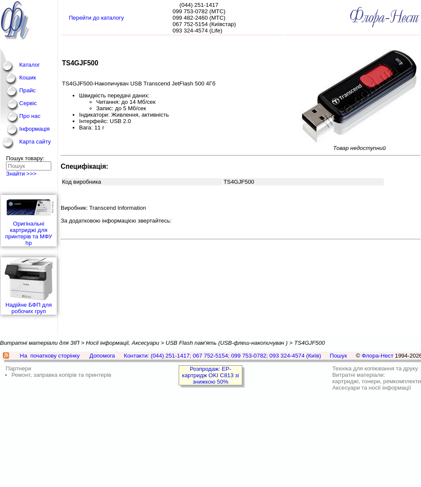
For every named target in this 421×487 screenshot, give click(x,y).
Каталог (29, 65)
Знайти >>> (21, 173)
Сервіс (28, 103)
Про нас (30, 116)
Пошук (338, 355)
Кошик (27, 77)
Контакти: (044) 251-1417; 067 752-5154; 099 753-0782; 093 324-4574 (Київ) (222, 355)
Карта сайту (35, 141)
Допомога (102, 355)
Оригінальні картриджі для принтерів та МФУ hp (28, 220)
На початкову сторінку (50, 355)
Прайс (27, 90)
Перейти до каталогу (96, 18)
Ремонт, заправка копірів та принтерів (62, 375)
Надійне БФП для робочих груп (28, 286)
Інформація (34, 129)
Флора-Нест (377, 355)
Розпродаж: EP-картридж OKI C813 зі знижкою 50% (210, 375)
